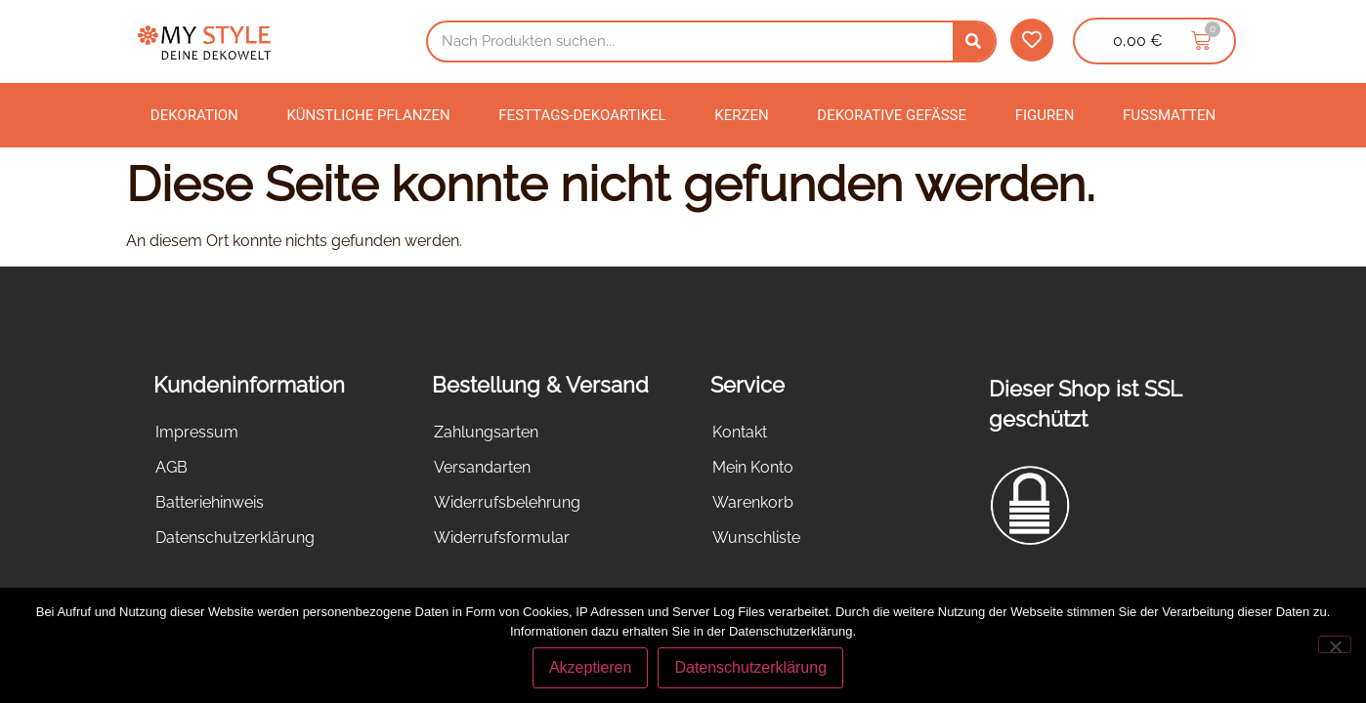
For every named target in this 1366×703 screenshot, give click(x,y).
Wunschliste (756, 537)
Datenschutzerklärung (235, 537)
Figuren (1045, 115)
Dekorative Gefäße (891, 115)
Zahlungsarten (486, 432)
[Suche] (974, 41)
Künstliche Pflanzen (367, 115)
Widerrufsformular (502, 537)
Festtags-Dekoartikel (581, 115)
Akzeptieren (590, 667)
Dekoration (194, 115)
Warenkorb (752, 502)
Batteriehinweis (209, 502)
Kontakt (739, 432)
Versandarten (482, 467)
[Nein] (1334, 644)
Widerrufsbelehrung (507, 502)
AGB (171, 467)
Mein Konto (752, 467)
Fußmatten (1169, 115)
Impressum (196, 432)
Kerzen (741, 115)
